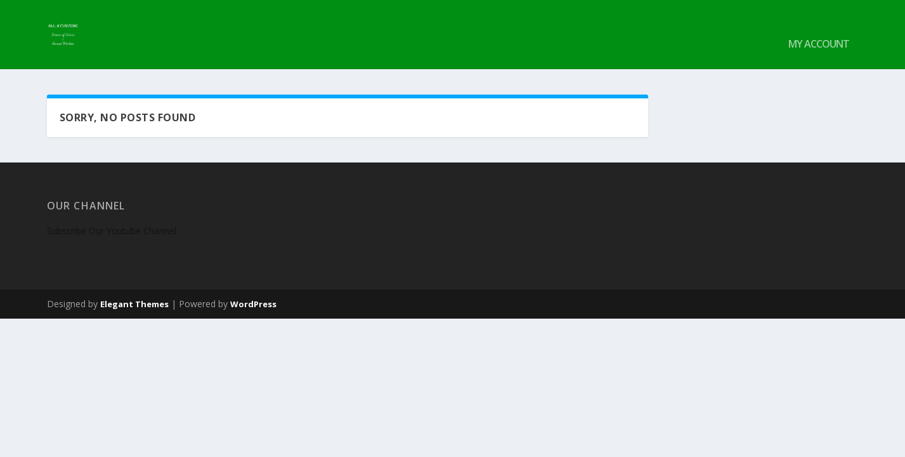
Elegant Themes (134, 285)
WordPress (253, 285)
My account (818, 26)
